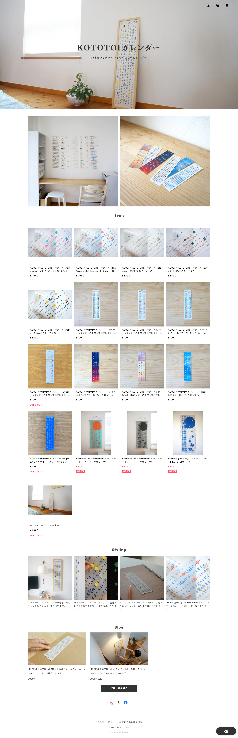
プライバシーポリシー (105, 722)
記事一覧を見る (118, 688)
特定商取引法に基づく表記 (131, 722)
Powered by (119, 732)
